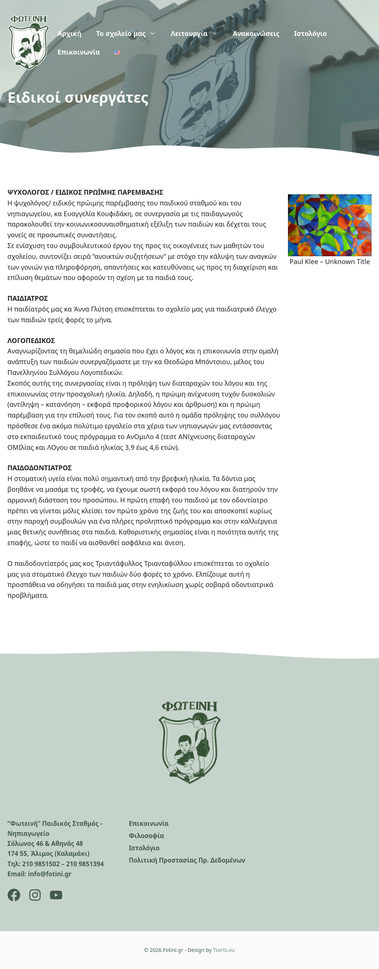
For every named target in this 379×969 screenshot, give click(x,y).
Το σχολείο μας (129, 33)
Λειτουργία (198, 33)
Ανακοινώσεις (256, 33)
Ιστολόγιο (310, 33)
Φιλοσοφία (146, 835)
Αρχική (69, 33)
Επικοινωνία (78, 51)
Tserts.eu (224, 949)
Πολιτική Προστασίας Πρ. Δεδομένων (187, 860)
